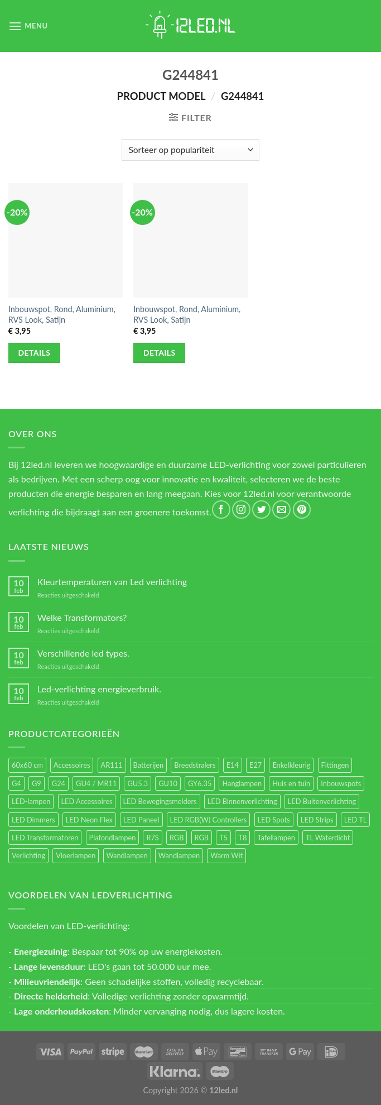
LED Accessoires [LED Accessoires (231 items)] (87, 801)
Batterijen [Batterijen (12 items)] (148, 764)
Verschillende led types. (83, 653)
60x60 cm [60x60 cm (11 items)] (27, 764)
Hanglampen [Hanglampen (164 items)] (242, 783)
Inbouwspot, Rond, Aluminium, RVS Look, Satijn (61, 314)
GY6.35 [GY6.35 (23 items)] (199, 783)
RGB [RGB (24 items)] (177, 837)
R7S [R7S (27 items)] (152, 837)
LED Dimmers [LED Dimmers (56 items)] (33, 819)
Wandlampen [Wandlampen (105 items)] (127, 855)
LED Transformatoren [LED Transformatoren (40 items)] (45, 837)
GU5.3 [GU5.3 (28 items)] (137, 783)
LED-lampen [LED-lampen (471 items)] (31, 801)
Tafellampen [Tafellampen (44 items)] (276, 837)
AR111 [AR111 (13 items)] (112, 764)
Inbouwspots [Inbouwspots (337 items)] (341, 783)
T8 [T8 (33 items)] (242, 837)
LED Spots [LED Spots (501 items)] (274, 819)
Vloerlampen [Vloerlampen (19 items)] (75, 855)
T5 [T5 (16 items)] (223, 837)
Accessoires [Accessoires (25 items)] (72, 764)
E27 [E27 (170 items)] (255, 764)
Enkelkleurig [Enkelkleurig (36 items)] (291, 764)
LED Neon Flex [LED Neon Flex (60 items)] (89, 819)
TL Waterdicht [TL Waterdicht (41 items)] (328, 837)
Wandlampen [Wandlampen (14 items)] (179, 855)
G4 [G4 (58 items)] (16, 783)
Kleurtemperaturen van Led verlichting (112, 581)
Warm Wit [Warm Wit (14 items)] (226, 855)
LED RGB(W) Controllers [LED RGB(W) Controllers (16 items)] (208, 819)
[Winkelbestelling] (190, 150)
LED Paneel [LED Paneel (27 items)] (141, 819)
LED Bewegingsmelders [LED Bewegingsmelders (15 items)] (160, 801)
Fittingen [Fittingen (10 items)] (335, 764)
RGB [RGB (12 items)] (202, 837)
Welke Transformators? (82, 617)
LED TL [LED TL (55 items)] (355, 819)
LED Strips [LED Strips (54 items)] (317, 819)
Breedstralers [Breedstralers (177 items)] (194, 764)
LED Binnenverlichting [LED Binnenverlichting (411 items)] (242, 801)
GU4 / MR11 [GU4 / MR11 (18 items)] (96, 783)
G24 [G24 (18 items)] (58, 783)
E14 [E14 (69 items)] (232, 764)
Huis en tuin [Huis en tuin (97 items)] (291, 783)
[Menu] (28, 26)
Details (34, 352)
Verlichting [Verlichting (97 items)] (28, 855)
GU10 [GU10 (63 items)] (167, 783)
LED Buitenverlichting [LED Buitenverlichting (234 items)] (322, 801)
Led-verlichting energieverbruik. (99, 688)
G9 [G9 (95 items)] (36, 783)
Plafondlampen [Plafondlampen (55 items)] (112, 837)
